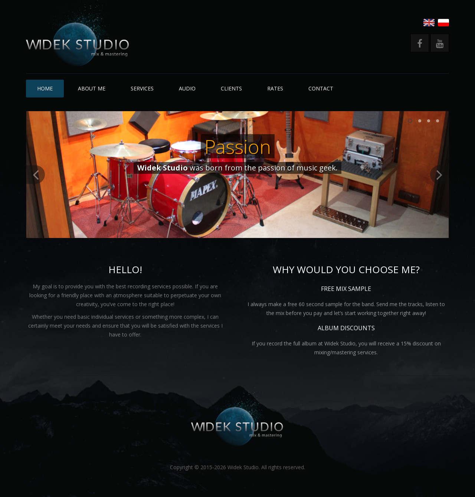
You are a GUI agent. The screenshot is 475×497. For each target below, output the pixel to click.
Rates (275, 88)
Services (142, 88)
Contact (320, 88)
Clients (231, 88)
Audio (187, 88)
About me (91, 88)
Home (45, 88)
